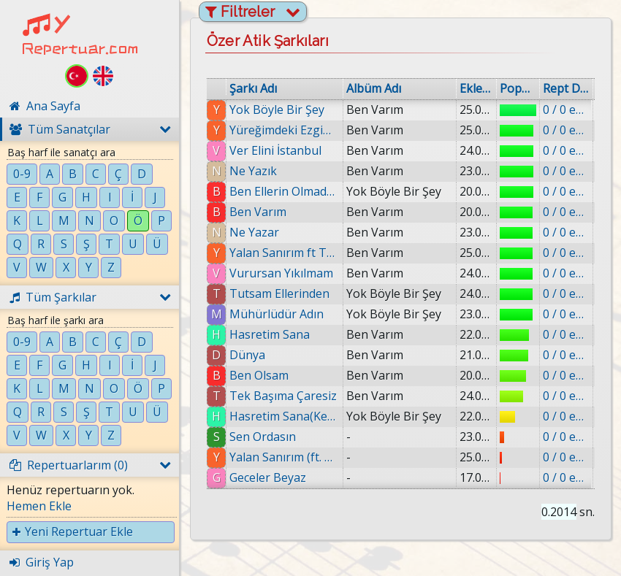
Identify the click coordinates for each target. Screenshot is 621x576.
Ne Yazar (254, 232)
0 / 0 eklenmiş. (566, 109)
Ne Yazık (253, 171)
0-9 (22, 174)
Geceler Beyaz (267, 477)
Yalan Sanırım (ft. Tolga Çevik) (284, 457)
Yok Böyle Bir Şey (276, 109)
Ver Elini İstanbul (275, 150)
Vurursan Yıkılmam (281, 273)
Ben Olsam (259, 375)
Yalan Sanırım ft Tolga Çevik (284, 253)
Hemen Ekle (39, 506)
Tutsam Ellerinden (279, 293)
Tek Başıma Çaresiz (283, 396)
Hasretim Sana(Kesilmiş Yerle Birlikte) (284, 416)
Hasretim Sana (269, 334)
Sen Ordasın (262, 437)
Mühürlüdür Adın (276, 314)
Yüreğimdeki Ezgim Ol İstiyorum (284, 130)
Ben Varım (257, 212)
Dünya (247, 355)
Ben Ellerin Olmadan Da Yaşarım (284, 191)
